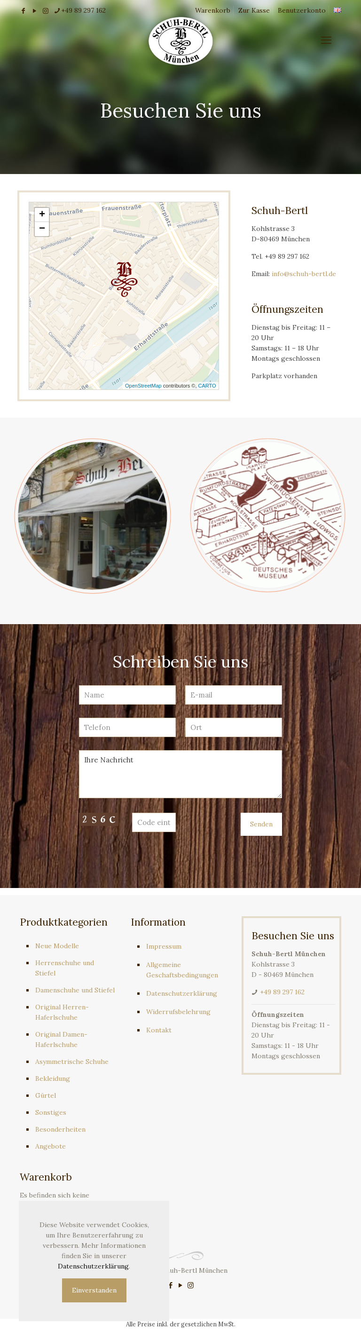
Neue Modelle (57, 946)
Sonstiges (50, 1112)
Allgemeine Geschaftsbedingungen (182, 969)
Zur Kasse (254, 10)
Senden (261, 824)
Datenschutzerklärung (181, 993)
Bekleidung (52, 1078)
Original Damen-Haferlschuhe (61, 1039)
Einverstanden (94, 1290)
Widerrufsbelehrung (178, 1011)
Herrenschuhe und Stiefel (64, 968)
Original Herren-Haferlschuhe (62, 1012)
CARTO (207, 386)
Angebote (50, 1146)
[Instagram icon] (190, 1285)
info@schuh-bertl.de (304, 274)
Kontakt (159, 1030)
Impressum (163, 946)
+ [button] (42, 215)
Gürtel (45, 1095)
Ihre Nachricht (181, 774)
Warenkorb (212, 10)
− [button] (42, 229)
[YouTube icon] (180, 1285)
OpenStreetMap (143, 386)
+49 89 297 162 (282, 992)
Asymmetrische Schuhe (72, 1061)
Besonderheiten (60, 1129)
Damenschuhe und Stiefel (75, 990)
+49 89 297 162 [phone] (83, 10)
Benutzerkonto (302, 10)
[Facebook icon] (170, 1285)
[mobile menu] (326, 40)
